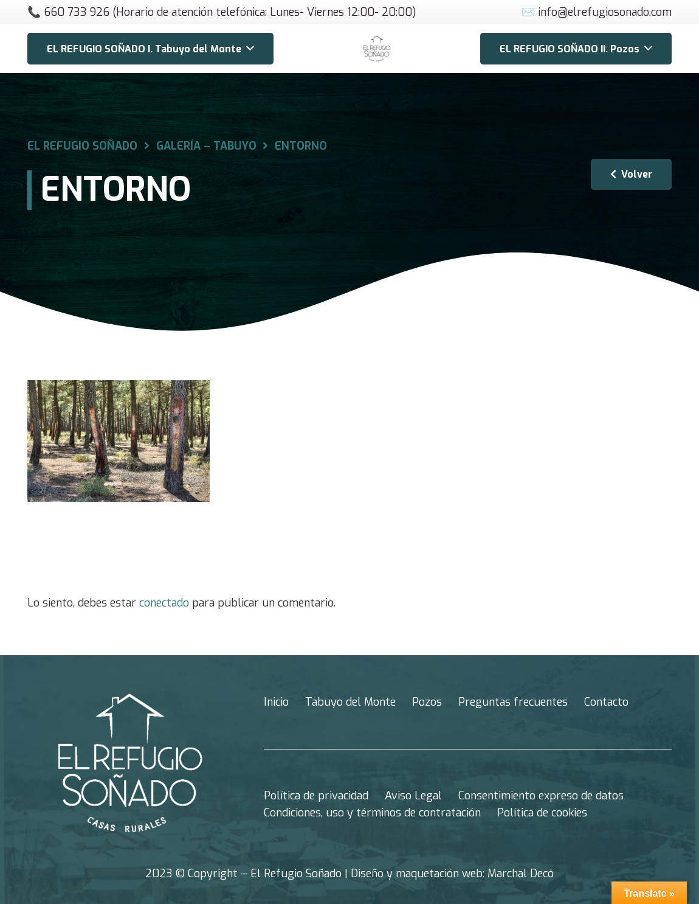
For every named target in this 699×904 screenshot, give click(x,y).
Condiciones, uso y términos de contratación (372, 812)
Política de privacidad (316, 795)
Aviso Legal (413, 795)
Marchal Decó (520, 873)
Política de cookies (542, 812)
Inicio (276, 702)
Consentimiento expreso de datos (541, 795)
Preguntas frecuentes (513, 702)
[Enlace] (377, 48)
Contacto (606, 702)
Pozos (427, 702)
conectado (164, 603)
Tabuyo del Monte (350, 702)
